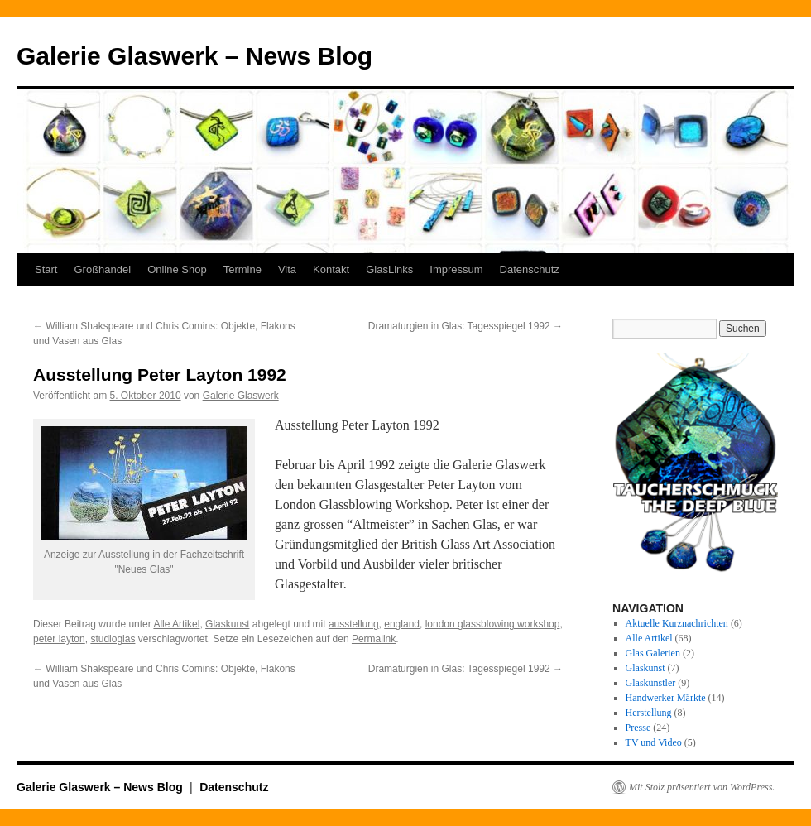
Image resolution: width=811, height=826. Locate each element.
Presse (638, 727)
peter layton (59, 639)
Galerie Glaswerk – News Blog (194, 56)
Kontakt (331, 269)
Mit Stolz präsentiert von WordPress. (702, 787)
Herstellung (649, 712)
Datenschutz (529, 269)
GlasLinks (389, 269)
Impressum (455, 269)
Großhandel (102, 269)
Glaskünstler (651, 683)
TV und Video (654, 742)
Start (46, 269)
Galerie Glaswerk (241, 395)
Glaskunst (227, 624)
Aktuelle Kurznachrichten (677, 623)
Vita (287, 269)
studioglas (112, 639)
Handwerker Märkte (666, 698)
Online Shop (177, 269)
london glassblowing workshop (492, 624)
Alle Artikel (176, 624)
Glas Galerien (653, 653)
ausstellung (354, 624)
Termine (242, 269)
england (402, 624)
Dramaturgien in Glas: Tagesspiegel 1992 (465, 326)
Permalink (374, 639)
